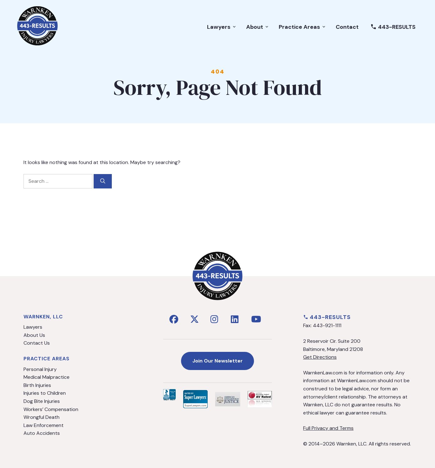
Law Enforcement (43, 425)
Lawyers (222, 27)
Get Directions (320, 357)
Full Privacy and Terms (328, 428)
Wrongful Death (41, 417)
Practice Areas (302, 27)
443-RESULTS (393, 27)
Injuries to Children (44, 393)
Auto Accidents (41, 433)
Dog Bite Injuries (41, 401)
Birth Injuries (37, 385)
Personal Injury (40, 369)
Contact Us (36, 343)
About (257, 27)
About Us (34, 335)
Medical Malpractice (46, 377)
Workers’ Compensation (50, 409)
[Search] (103, 181)
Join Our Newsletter (217, 360)
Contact (347, 27)
